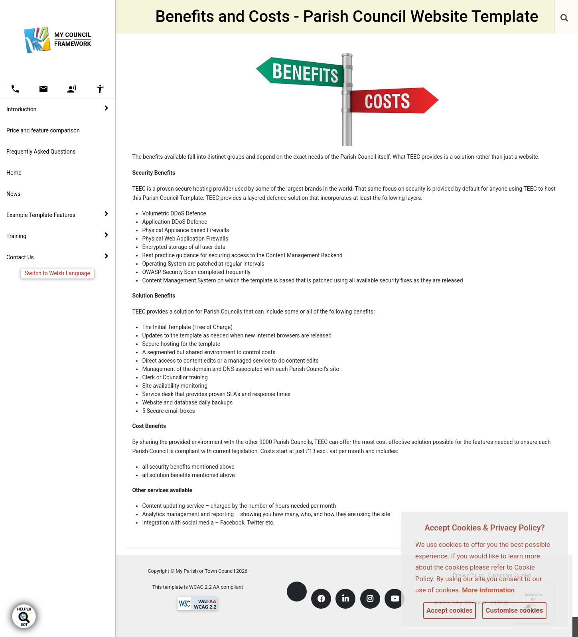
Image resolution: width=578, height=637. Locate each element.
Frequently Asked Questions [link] (41, 151)
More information (488, 590)
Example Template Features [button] (57, 214)
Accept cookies (449, 610)
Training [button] (57, 235)
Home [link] (14, 173)
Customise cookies (514, 610)
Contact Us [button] (57, 256)
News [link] (13, 194)
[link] (564, 14)
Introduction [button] (57, 108)
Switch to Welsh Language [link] (57, 273)
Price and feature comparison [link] (43, 130)
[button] (564, 18)
